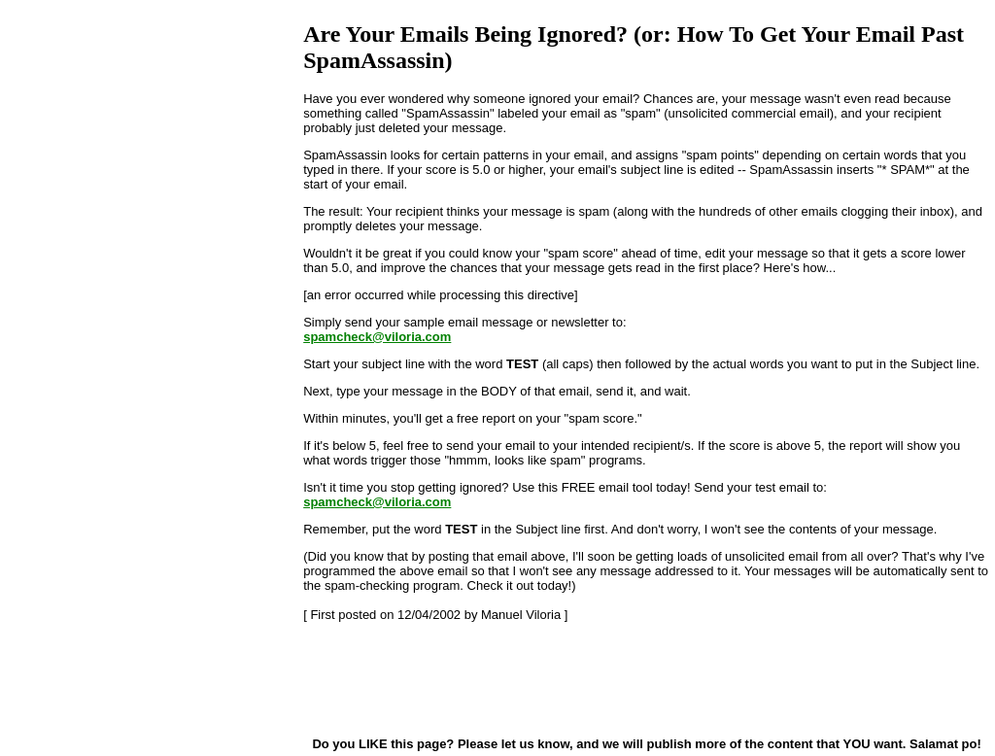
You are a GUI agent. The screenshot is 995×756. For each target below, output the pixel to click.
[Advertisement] (400, 678)
